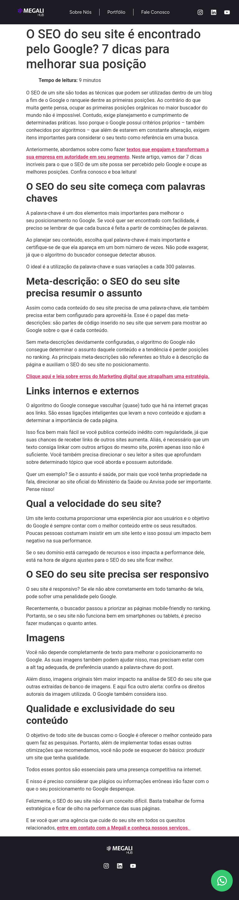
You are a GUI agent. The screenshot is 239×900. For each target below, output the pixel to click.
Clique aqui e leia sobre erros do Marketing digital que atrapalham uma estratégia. (117, 376)
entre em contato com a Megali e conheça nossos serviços (122, 828)
